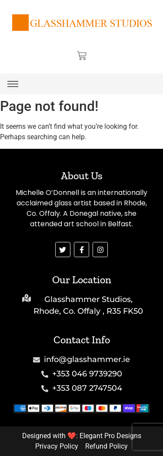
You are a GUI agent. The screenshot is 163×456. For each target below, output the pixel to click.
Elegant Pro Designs (110, 436)
